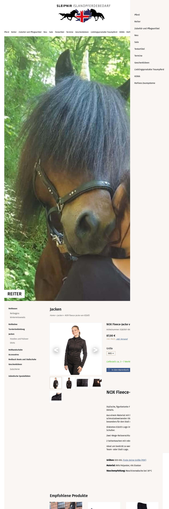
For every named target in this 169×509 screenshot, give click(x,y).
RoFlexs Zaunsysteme (136, 32)
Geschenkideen (82, 32)
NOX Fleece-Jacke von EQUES (77, 315)
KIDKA (121, 32)
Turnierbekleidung (17, 329)
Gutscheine (15, 369)
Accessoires (14, 355)
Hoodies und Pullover (19, 339)
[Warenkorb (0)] (161, 32)
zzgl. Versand (122, 339)
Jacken (11, 334)
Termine (69, 32)
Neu (45, 32)
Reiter (14, 32)
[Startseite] (83, 14)
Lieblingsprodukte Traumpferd (104, 32)
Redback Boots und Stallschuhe (22, 359)
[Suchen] (155, 32)
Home (52, 315)
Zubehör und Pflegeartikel (30, 32)
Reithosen (13, 308)
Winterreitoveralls (17, 317)
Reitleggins (14, 313)
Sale (51, 32)
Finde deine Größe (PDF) (134, 460)
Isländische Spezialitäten (19, 376)
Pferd (6, 32)
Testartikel (59, 32)
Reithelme (13, 324)
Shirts (12, 343)
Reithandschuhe (16, 350)
